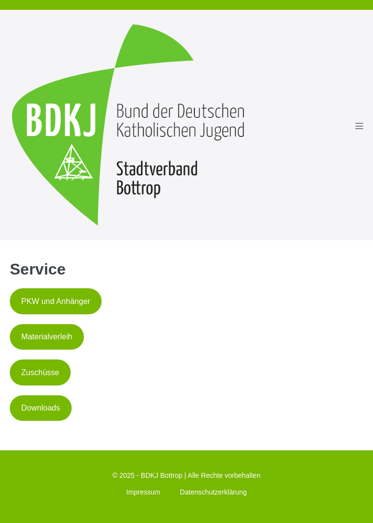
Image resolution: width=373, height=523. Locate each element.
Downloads (40, 408)
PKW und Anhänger (55, 301)
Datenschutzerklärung (213, 492)
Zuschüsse (40, 372)
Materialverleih (46, 336)
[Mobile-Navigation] (359, 126)
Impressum (143, 492)
